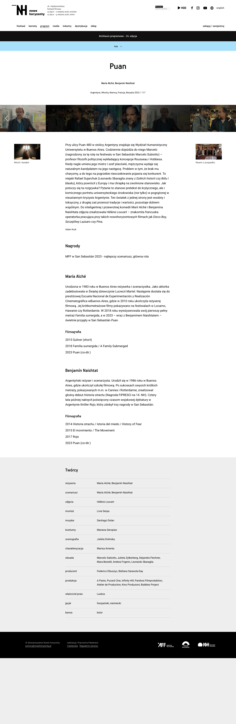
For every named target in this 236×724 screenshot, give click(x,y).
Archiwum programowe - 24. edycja (118, 36)
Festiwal (21, 26)
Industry (67, 26)
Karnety (33, 26)
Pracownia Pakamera (88, 708)
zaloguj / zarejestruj (213, 26)
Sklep (93, 26)
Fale (115, 46)
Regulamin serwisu (88, 712)
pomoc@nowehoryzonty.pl (38, 712)
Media (56, 26)
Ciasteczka (72, 712)
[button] (229, 151)
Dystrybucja (81, 26)
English (220, 8)
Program (44, 26)
